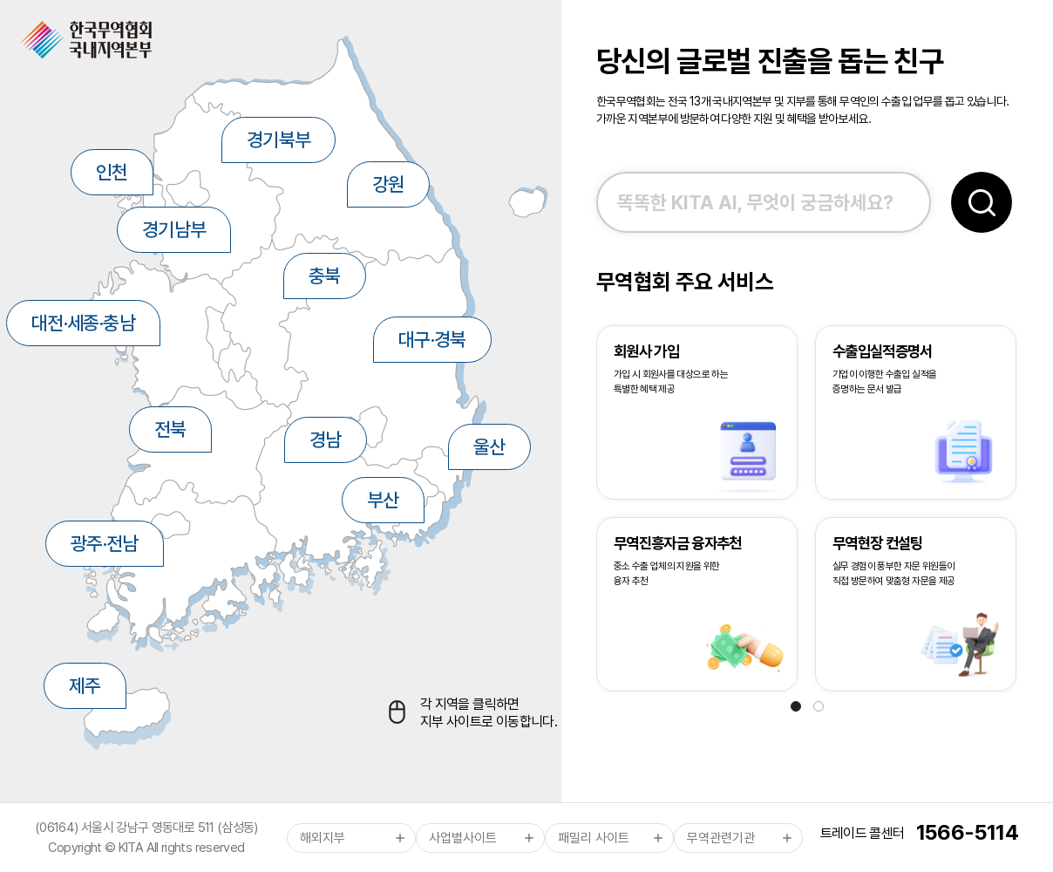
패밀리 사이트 (593, 838)
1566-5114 (967, 832)
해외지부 (322, 838)
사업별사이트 (463, 838)
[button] (796, 706)
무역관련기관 (721, 838)
